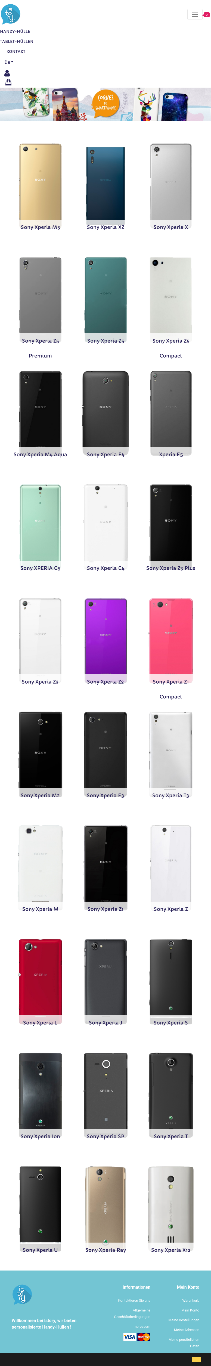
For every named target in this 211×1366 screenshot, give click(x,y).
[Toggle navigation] (195, 14)
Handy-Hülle (15, 31)
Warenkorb (190, 1300)
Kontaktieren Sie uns (134, 1300)
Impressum (141, 1326)
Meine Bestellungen (183, 1320)
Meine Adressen (186, 1330)
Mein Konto (190, 1310)
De (7, 62)
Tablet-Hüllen (16, 41)
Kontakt (16, 51)
